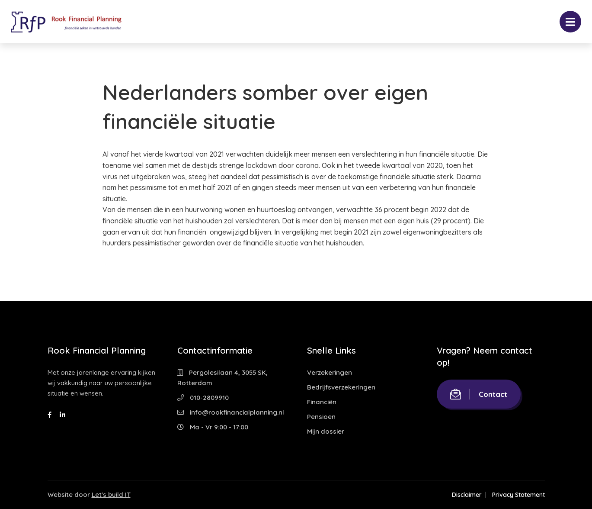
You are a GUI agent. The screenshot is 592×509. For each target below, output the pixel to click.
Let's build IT (111, 494)
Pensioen (321, 416)
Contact (478, 394)
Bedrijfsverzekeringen (341, 387)
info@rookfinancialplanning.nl (230, 412)
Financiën (321, 402)
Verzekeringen (329, 372)
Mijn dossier (325, 431)
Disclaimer (467, 495)
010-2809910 (203, 397)
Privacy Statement (518, 495)
